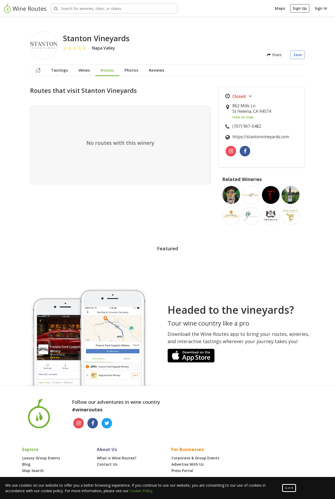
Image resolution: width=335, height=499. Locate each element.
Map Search (33, 470)
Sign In (321, 8)
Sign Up (300, 8)
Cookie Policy (141, 490)
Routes (107, 70)
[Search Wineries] (114, 8)
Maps (280, 8)
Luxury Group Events (41, 457)
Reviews (156, 70)
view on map (242, 117)
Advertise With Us (187, 464)
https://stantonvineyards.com (260, 137)
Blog (26, 464)
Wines (84, 70)
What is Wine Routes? (116, 457)
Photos (131, 70)
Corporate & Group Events (195, 457)
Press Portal (182, 470)
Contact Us (107, 464)
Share (274, 54)
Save (297, 54)
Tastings (59, 70)
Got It (289, 488)
